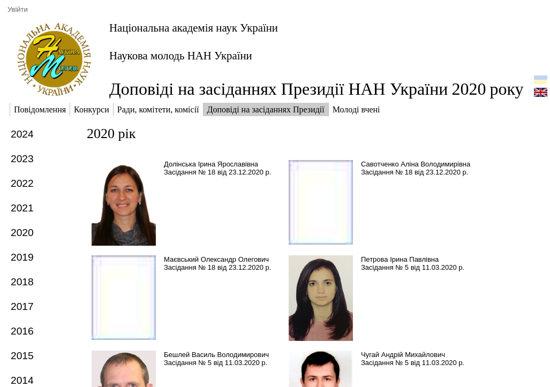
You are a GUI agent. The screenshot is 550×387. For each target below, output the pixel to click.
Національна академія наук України (193, 27)
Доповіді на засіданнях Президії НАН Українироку (316, 88)
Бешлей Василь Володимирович (216, 355)
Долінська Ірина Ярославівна (211, 164)
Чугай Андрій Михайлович (403, 355)
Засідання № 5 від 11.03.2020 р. (412, 267)
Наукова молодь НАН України (180, 55)
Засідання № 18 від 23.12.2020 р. (217, 172)
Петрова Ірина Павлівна (400, 259)
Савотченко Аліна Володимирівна (415, 164)
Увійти (17, 9)
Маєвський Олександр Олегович (216, 259)
